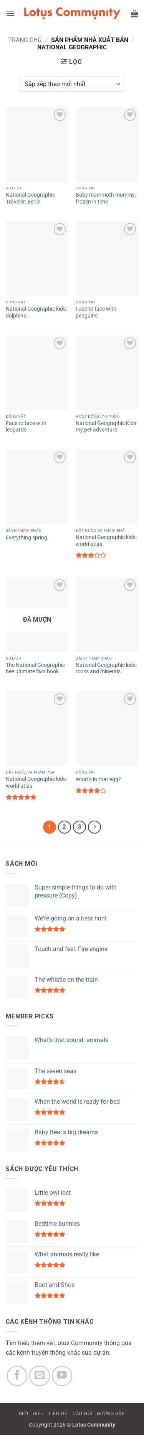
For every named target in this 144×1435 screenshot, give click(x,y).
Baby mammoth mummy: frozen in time (106, 198)
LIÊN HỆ (58, 1413)
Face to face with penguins (96, 312)
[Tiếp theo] (94, 827)
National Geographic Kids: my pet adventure (106, 426)
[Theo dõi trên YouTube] (62, 1376)
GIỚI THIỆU (31, 1413)
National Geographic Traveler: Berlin (30, 198)
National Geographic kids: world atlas (106, 540)
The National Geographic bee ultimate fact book (35, 668)
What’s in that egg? (98, 779)
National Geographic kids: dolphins (36, 312)
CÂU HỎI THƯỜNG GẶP (99, 1413)
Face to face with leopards (26, 426)
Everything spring (26, 537)
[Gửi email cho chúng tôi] (39, 1376)
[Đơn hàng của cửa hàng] (72, 84)
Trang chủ (24, 40)
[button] (10, 13)
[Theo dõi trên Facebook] (17, 1376)
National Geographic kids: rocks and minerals (106, 668)
